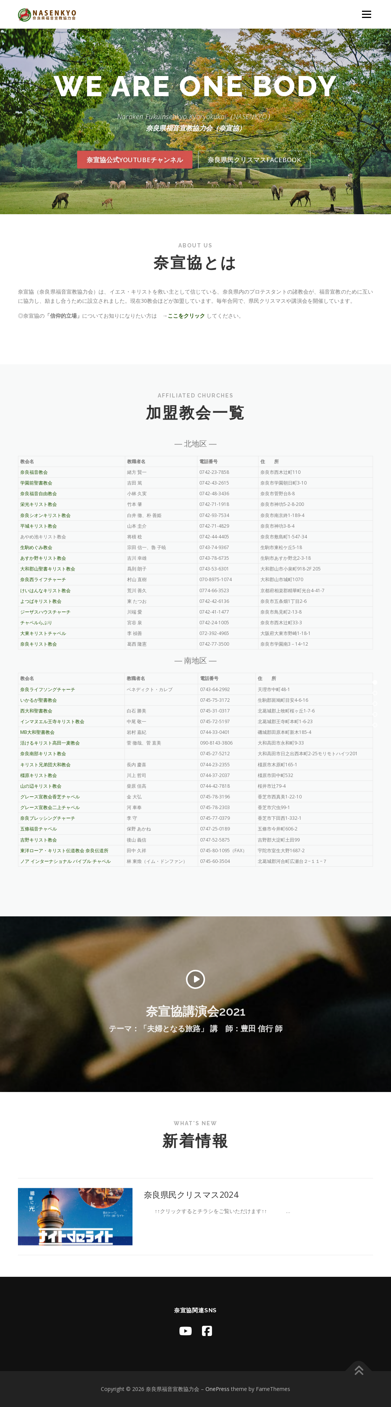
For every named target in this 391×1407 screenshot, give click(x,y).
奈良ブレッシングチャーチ (47, 818)
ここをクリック (186, 315)
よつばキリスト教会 (40, 601)
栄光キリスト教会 (38, 504)
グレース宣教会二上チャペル (50, 807)
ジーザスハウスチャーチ (45, 612)
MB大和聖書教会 (37, 732)
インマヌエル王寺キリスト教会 (52, 721)
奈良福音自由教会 (38, 493)
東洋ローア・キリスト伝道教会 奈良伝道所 (64, 850)
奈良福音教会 (34, 472)
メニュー (366, 14)
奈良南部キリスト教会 (43, 753)
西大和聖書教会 (36, 711)
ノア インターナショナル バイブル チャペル (65, 861)
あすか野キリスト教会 (43, 558)
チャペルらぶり (36, 622)
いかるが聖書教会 (38, 700)
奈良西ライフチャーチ (43, 579)
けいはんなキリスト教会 (45, 590)
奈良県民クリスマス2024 (195, 1264)
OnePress (217, 1388)
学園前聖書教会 (36, 483)
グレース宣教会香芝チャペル (50, 796)
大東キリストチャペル (47, 633)
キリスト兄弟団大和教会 (45, 764)
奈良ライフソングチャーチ (47, 689)
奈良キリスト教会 (43, 644)
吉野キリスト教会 (38, 840)
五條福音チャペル (38, 828)
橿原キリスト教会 (38, 775)
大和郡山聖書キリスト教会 (47, 568)
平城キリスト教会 (38, 526)
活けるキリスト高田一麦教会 (50, 743)
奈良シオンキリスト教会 (50, 515)
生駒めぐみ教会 (36, 547)
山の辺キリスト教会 (40, 786)
